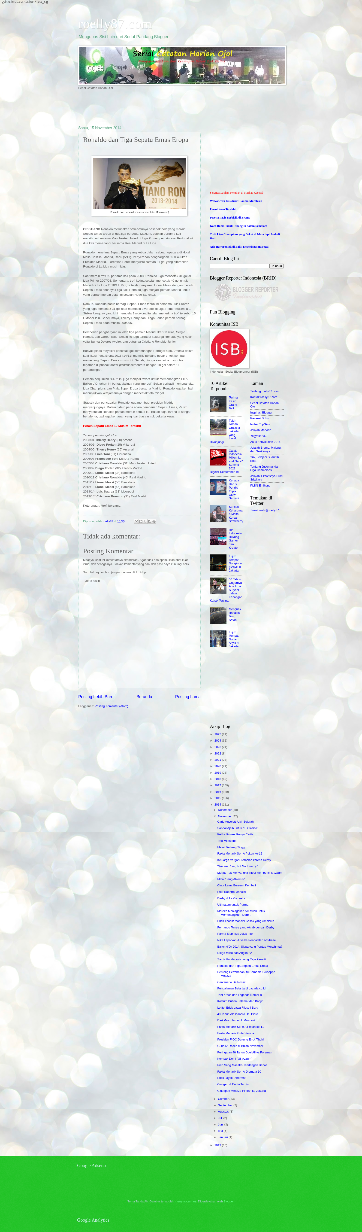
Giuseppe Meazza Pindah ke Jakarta (241, 1090)
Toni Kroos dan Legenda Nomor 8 (239, 995)
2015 (218, 798)
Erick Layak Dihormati (231, 1078)
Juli (220, 1118)
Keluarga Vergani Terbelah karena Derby (244, 860)
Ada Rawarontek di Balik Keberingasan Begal (239, 246)
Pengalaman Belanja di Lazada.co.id (241, 988)
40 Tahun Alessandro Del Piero (237, 1014)
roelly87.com (115, 23)
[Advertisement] (162, 107)
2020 (218, 766)
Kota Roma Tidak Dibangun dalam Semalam (238, 226)
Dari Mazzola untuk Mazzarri (236, 1020)
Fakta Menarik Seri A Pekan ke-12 (239, 853)
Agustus (223, 1111)
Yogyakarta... (259, 436)
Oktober (223, 1099)
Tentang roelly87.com (264, 391)
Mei (220, 1130)
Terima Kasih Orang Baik (233, 403)
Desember (225, 810)
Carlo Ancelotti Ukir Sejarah (235, 821)
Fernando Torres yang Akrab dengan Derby (245, 927)
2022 (218, 753)
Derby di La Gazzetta (231, 898)
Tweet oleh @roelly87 (264, 510)
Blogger (228, 1201)
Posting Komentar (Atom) (111, 706)
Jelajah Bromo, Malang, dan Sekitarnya (265, 449)
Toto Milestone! (227, 841)
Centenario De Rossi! (231, 982)
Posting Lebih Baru (95, 696)
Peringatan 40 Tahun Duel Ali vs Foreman (244, 1052)
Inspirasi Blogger (261, 412)
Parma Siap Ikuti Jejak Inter (235, 933)
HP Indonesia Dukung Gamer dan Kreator (235, 538)
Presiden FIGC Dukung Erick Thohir (241, 1039)
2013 (218, 1145)
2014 (218, 804)
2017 (218, 785)
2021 (218, 759)
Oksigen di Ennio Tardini (233, 1084)
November (225, 816)
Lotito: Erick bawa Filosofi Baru (237, 1007)
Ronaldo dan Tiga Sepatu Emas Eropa (242, 965)
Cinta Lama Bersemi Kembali (236, 885)
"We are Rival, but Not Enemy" (237, 866)
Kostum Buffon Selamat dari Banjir (240, 1001)
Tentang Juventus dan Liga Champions (264, 468)
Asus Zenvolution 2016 (265, 442)
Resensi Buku (259, 418)
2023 (218, 747)
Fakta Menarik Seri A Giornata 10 (239, 1071)
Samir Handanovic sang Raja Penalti (241, 959)
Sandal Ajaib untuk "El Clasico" (237, 828)
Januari (223, 1137)
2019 (218, 772)
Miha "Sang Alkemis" (231, 879)
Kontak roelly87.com (263, 397)
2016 (218, 792)
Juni (221, 1124)
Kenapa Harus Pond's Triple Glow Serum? (234, 489)
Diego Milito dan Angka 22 (234, 953)
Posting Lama (188, 696)
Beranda (144, 696)
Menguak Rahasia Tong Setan (235, 614)
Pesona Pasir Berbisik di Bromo (230, 217)
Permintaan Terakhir (223, 209)
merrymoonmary (185, 1201)
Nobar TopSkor (260, 424)
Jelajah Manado (260, 430)
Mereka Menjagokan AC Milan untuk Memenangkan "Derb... (241, 912)
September (225, 1105)
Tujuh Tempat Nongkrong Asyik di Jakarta (235, 563)
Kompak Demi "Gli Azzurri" (234, 1058)
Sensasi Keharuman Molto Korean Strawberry (236, 514)
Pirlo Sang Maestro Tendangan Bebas (242, 1065)
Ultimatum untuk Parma (232, 904)
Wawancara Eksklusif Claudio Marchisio (236, 201)
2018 (218, 779)
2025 (218, 734)
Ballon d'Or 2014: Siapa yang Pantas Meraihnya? (249, 946)
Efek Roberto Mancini (231, 892)
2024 (218, 740)
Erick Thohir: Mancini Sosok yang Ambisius (245, 921)
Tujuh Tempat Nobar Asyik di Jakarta (234, 639)
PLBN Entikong (260, 485)
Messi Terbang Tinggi (231, 847)
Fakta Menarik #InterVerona (235, 1033)
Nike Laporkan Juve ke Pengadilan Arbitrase (246, 940)
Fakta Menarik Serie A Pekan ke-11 (240, 1026)
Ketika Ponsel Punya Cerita (235, 834)
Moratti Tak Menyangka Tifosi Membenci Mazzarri (249, 872)
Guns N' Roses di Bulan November (240, 1046)
